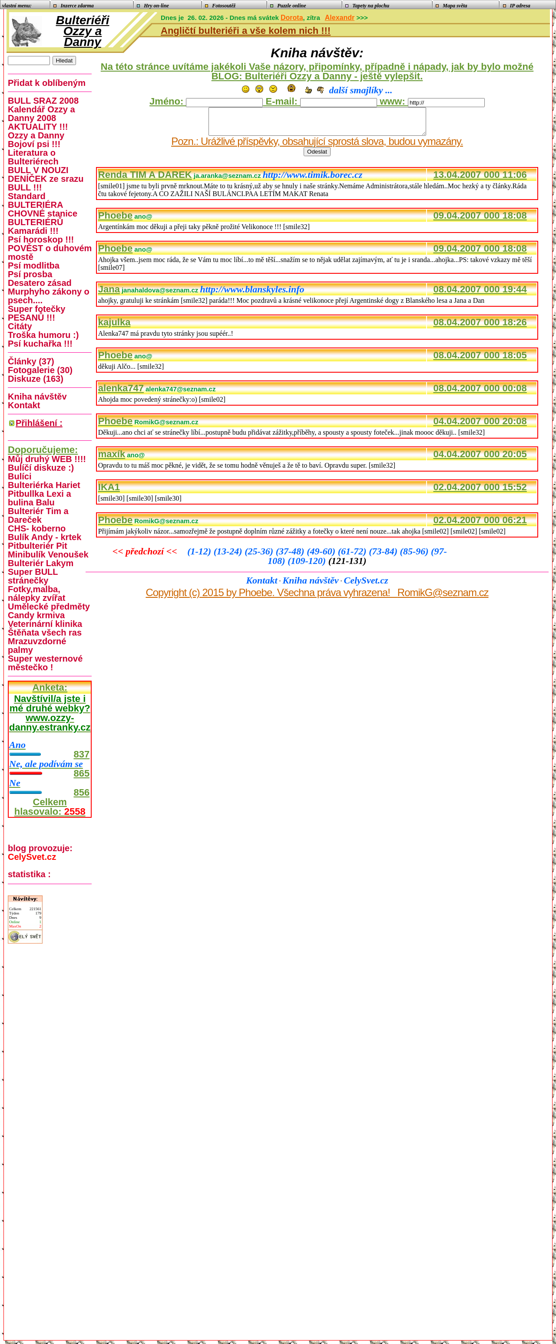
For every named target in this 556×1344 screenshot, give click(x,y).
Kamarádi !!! (33, 231)
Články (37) (31, 361)
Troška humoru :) (43, 335)
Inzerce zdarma (74, 6)
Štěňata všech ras (45, 632)
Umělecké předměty (49, 606)
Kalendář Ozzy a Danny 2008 (41, 114)
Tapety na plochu (368, 6)
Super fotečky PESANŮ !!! (36, 313)
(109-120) (308, 566)
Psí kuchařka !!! (40, 343)
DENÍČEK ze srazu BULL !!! (46, 183)
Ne (14, 782)
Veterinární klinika (45, 624)
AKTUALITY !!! (38, 126)
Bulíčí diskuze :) (41, 467)
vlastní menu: (16, 6)
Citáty (20, 326)
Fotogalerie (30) (40, 370)
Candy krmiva (36, 615)
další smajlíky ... (360, 90)
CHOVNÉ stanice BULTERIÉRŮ (42, 218)
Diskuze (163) (35, 379)
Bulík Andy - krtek (44, 537)
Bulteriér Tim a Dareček (38, 515)
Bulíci (19, 476)
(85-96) (415, 556)
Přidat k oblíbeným (47, 83)
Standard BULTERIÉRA (35, 200)
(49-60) (322, 556)
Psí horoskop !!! (41, 239)
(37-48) (291, 556)
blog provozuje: (40, 852)
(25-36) (260, 556)
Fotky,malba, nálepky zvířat (36, 593)
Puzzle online (288, 6)
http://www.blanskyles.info (252, 294)
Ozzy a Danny (36, 135)
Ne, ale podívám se (46, 763)
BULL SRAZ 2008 (43, 100)
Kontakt (261, 585)
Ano (17, 744)
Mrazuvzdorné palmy (37, 645)
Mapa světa (452, 6)
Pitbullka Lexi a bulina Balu (39, 498)
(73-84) (384, 556)
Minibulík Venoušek (48, 554)
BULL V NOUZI (38, 170)
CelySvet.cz (366, 585)
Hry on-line (153, 6)
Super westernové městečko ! (45, 663)
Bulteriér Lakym (40, 563)
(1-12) (200, 556)
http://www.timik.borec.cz (313, 179)
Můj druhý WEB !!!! (47, 459)
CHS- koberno (37, 528)
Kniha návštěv (311, 585)
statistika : (29, 874)
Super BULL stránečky (33, 576)
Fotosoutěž (221, 6)
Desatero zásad (40, 283)
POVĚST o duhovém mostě (50, 252)
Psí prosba (30, 274)
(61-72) (353, 556)
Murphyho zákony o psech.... (48, 296)
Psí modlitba (34, 265)
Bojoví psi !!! (34, 144)
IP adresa (516, 6)
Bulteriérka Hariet (44, 485)
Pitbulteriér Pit (37, 546)
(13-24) (229, 556)
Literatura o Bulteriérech (33, 157)
